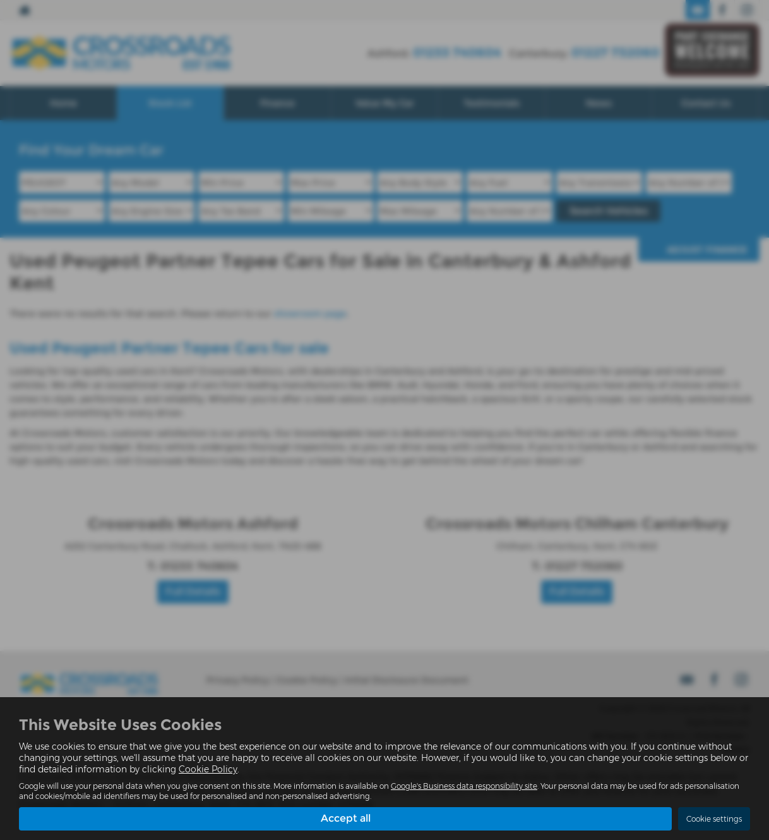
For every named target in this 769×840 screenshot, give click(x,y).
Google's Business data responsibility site (464, 786)
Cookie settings (714, 819)
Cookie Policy (208, 769)
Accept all (346, 818)
